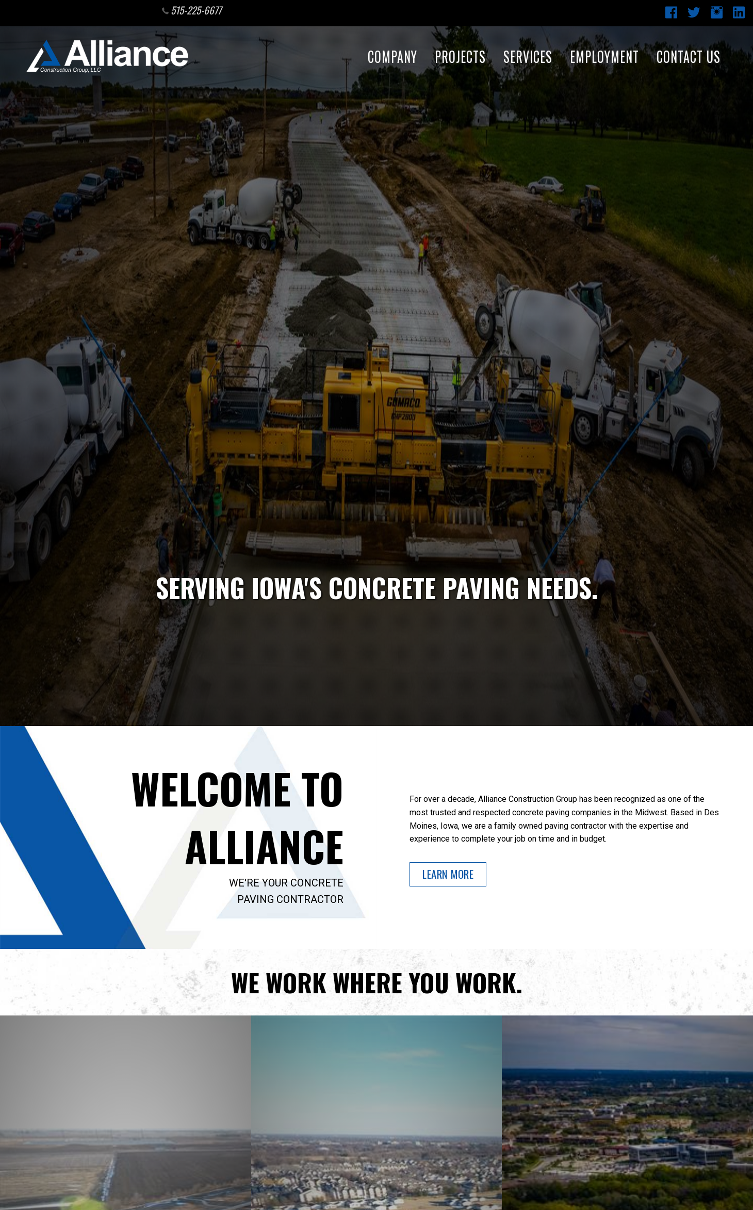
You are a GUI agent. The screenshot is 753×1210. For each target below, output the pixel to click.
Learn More (447, 874)
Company (391, 56)
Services (526, 56)
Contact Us (687, 56)
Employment (603, 56)
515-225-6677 (192, 10)
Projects (459, 56)
